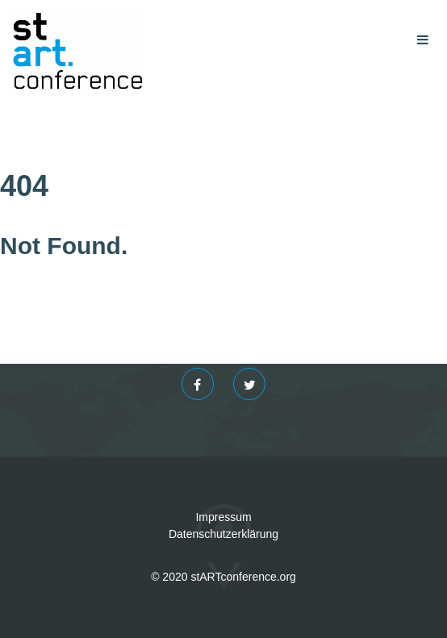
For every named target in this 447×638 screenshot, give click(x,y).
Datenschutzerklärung (223, 533)
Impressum (223, 517)
